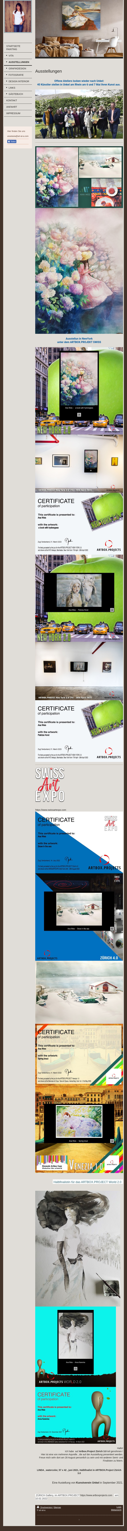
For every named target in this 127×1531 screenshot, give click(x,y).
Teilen (12, 141)
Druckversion (45, 1507)
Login (119, 1507)
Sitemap (57, 1507)
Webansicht (116, 1510)
